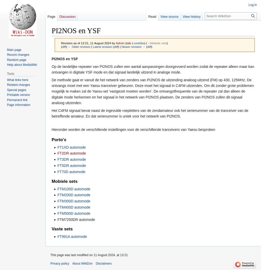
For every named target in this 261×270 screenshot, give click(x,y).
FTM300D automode (73, 201)
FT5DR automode (71, 166)
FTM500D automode (73, 213)
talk (128, 43)
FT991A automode (72, 237)
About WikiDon (82, 263)
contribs (139, 43)
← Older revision (79, 46)
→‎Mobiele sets (157, 43)
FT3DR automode (71, 159)
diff (64, 46)
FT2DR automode (71, 153)
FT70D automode (71, 172)
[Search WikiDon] (231, 16)
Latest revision (102, 46)
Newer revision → (133, 46)
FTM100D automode (73, 189)
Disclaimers (104, 263)
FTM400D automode (73, 207)
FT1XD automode (71, 147)
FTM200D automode (73, 195)
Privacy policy (59, 263)
